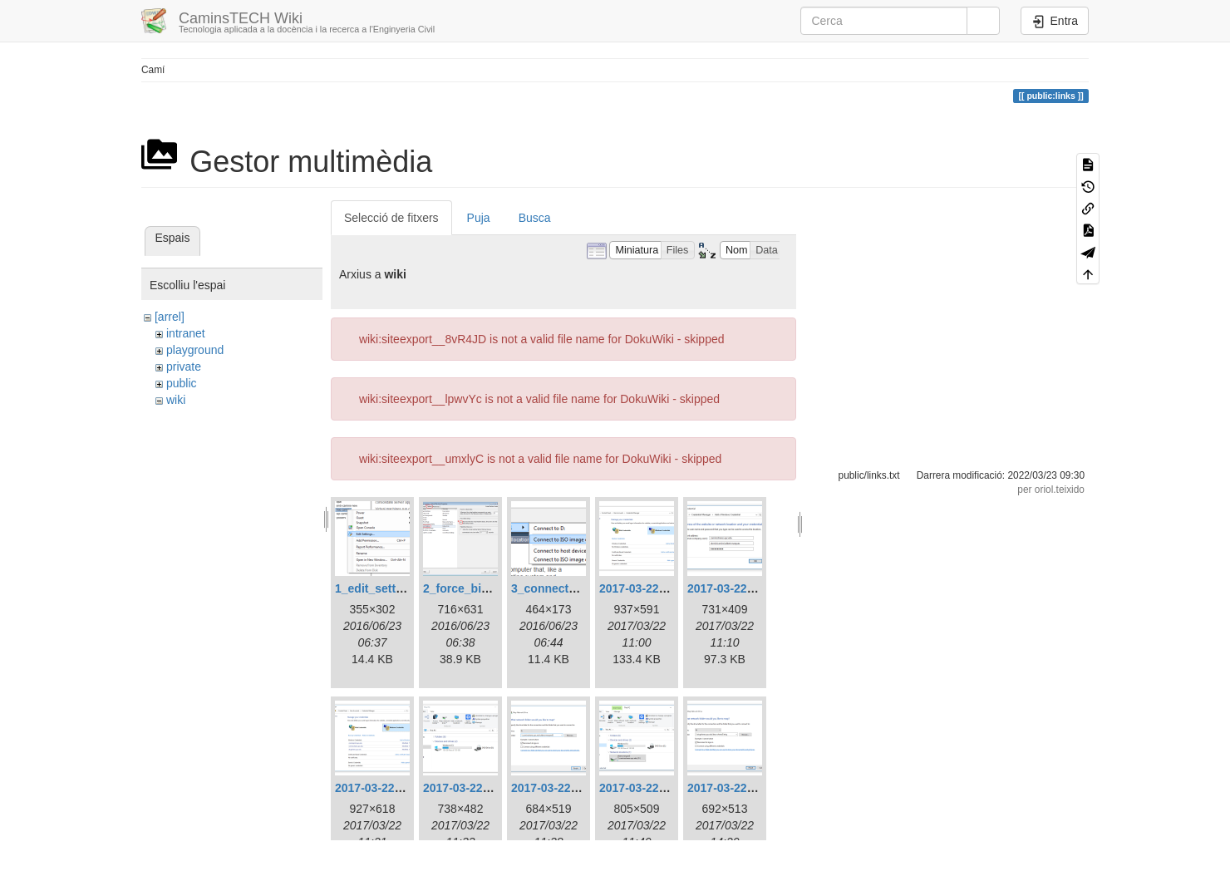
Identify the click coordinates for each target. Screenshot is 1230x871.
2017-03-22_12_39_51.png (670, 788)
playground (195, 350)
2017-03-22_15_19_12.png (758, 788)
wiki (175, 399)
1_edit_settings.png (389, 588)
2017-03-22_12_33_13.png (494, 788)
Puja (478, 217)
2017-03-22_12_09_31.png (758, 588)
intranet (185, 333)
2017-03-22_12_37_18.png (582, 788)
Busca (535, 217)
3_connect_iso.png (564, 588)
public (181, 383)
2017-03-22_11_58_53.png (670, 588)
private (183, 366)
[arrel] (169, 316)
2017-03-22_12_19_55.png (406, 788)
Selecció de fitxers (391, 217)
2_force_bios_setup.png (490, 588)
